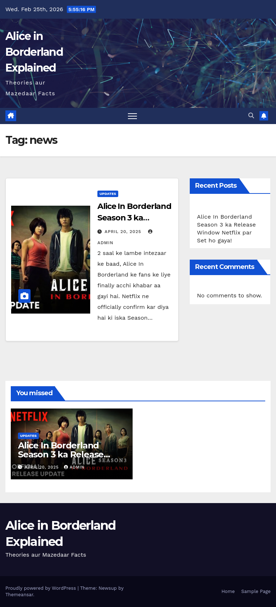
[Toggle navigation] (132, 116)
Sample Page (256, 591)
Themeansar (19, 594)
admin (74, 467)
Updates (108, 194)
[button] (251, 115)
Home (228, 591)
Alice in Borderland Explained (34, 51)
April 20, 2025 (124, 231)
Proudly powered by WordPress (41, 588)
